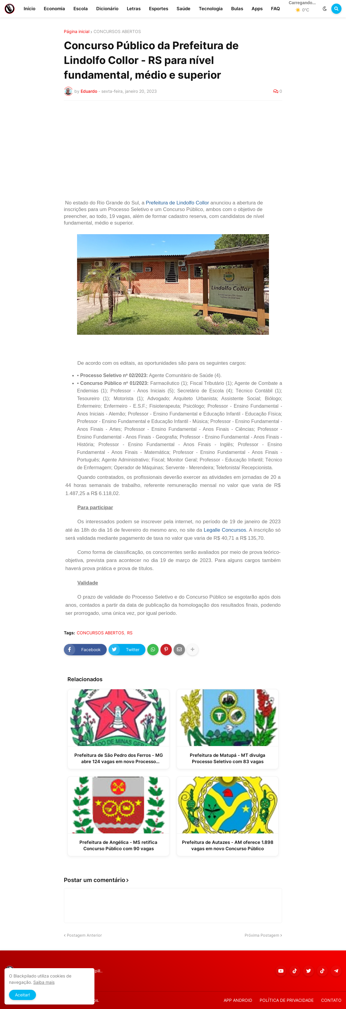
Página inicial (76, 31)
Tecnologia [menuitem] (211, 8)
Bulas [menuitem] (237, 8)
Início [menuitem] (29, 8)
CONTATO (331, 1000)
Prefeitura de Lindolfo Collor (177, 203)
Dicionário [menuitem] (107, 8)
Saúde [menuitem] (183, 8)
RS (130, 633)
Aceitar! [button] (22, 994)
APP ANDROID (238, 1000)
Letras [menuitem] (134, 8)
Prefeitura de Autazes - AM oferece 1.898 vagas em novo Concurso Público (227, 845)
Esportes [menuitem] (158, 8)
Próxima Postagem (262, 935)
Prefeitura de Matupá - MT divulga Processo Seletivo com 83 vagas (227, 758)
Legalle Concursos (225, 530)
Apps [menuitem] (257, 8)
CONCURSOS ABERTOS (117, 31)
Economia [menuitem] (54, 8)
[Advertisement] (173, 150)
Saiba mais (44, 982)
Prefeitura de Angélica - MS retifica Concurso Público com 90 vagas (118, 845)
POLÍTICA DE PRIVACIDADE (287, 1000)
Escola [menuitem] (80, 8)
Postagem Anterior (84, 935)
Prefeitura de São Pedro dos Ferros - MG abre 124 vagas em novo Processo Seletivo (118, 758)
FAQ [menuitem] (275, 8)
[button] (324, 9)
